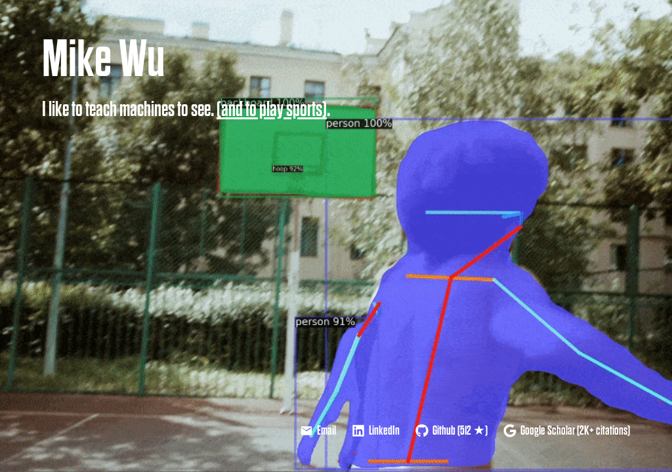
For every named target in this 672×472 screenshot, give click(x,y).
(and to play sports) (272, 110)
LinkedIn (376, 431)
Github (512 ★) (451, 431)
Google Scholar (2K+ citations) (566, 431)
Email (318, 431)
